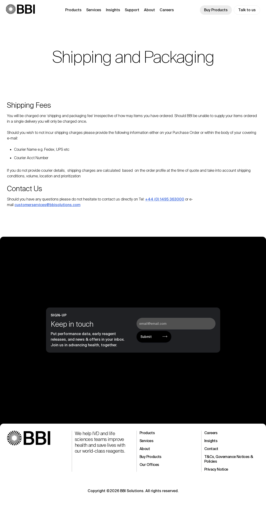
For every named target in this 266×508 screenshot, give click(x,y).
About (145, 448)
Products (147, 432)
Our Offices (149, 464)
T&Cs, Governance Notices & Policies (228, 459)
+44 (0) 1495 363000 (164, 199)
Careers (167, 9)
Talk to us (247, 9)
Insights (210, 440)
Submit (146, 337)
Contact (211, 448)
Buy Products (216, 9)
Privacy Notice (216, 469)
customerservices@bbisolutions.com (47, 204)
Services (146, 440)
